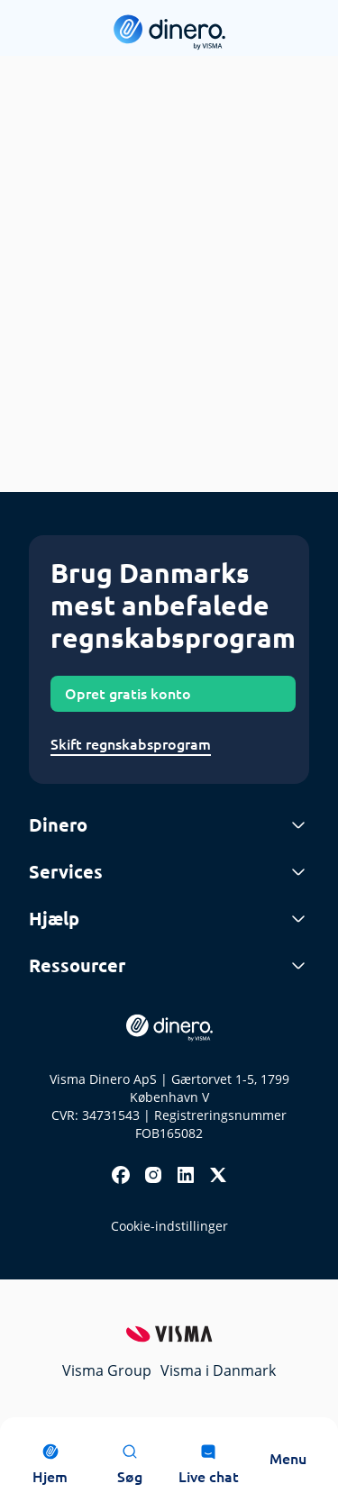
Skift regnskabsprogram (130, 744)
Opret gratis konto (128, 694)
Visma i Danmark (218, 1370)
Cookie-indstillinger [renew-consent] (169, 1225)
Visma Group (106, 1370)
